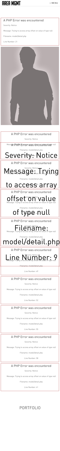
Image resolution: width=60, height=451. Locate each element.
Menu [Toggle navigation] (54, 3)
